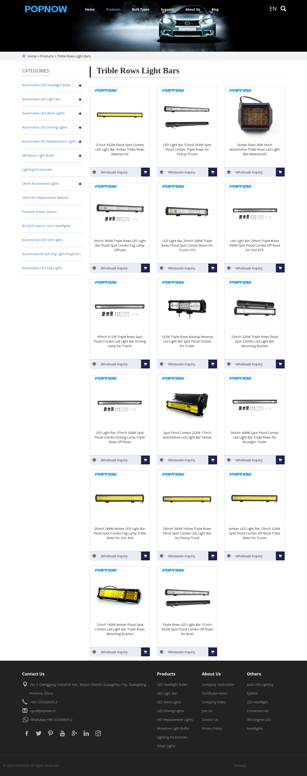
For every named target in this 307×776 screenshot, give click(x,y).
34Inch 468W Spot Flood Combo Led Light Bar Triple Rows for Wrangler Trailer (255, 437)
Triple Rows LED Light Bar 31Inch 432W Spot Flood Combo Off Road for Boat (187, 629)
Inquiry (109, 172)
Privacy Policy (212, 728)
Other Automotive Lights (40, 183)
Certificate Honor (215, 693)
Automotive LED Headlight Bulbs (46, 85)
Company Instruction (218, 684)
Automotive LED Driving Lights (45, 127)
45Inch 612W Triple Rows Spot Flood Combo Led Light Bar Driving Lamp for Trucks (120, 341)
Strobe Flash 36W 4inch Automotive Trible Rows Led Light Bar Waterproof (255, 149)
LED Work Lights (169, 702)
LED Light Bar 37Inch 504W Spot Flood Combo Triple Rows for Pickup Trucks (187, 149)
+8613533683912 (59, 719)
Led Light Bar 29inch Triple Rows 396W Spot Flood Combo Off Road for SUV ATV (254, 245)
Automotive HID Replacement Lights (49, 141)
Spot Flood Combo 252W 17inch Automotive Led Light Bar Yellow (187, 434)
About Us (192, 9)
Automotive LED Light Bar (41, 99)
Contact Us (210, 719)
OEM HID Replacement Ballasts (45, 197)
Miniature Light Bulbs (38, 155)
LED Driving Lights (170, 711)
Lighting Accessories (37, 169)
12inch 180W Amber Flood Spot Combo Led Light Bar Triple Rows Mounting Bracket (120, 629)
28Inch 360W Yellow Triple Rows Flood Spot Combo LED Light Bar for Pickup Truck (187, 533)
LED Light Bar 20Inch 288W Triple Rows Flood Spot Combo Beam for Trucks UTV (187, 245)
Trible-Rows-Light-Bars (74, 56)
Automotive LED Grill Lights (42, 240)
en (273, 8)
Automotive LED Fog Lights (42, 268)
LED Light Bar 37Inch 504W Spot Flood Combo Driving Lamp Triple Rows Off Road (120, 437)
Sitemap (240, 765)
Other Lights (166, 746)
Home (89, 9)
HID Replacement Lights (175, 719)
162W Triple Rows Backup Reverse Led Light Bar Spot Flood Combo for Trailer (187, 341)
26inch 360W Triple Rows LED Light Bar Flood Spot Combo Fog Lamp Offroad (120, 245)
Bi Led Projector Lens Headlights (46, 226)
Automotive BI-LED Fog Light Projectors (51, 254)
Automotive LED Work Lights (43, 113)
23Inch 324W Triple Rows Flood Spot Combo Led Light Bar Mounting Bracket (254, 341)
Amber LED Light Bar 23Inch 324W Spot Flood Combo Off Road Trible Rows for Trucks (254, 533)
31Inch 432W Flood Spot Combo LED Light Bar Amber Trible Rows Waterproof (119, 149)
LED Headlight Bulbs (172, 684)
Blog (215, 9)
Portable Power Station (39, 211)
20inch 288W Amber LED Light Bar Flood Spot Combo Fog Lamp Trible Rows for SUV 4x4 (120, 533)
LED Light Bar (167, 693)
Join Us (207, 711)
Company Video (214, 702)
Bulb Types (141, 9)
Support (167, 9)
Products (113, 9)
